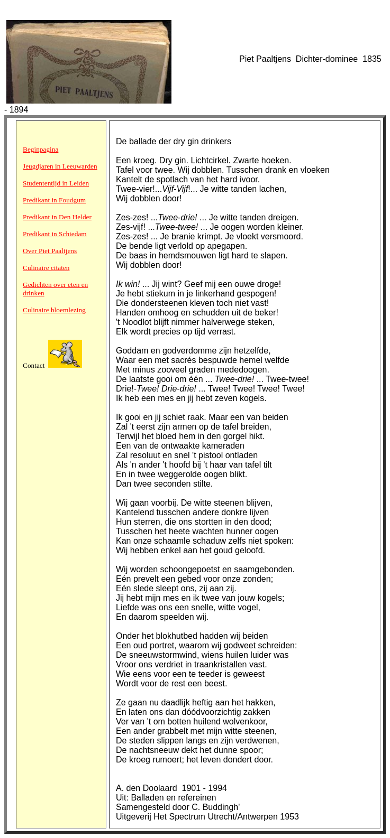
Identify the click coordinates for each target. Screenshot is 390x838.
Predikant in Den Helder (57, 217)
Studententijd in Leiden (56, 183)
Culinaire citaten (46, 268)
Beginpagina (40, 149)
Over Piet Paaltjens (50, 251)
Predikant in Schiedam (55, 234)
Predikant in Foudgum (54, 200)
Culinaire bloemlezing (54, 310)
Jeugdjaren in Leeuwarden (60, 166)
